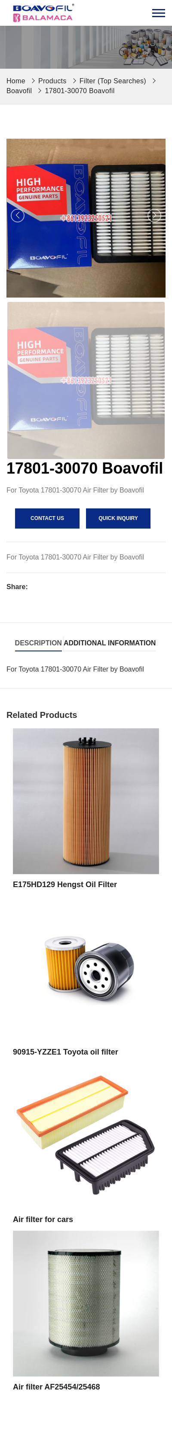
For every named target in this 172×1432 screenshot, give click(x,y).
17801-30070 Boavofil (79, 90)
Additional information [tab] (110, 643)
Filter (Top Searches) (113, 81)
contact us (47, 518)
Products (52, 81)
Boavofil (19, 90)
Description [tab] (38, 643)
